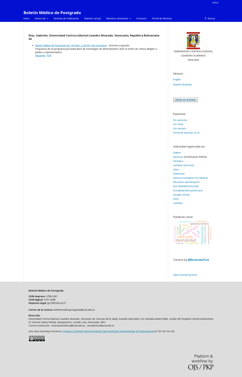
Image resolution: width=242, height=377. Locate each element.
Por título (178, 124)
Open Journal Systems (185, 274)
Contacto (141, 18)
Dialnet (177, 152)
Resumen (40, 55)
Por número (179, 128)
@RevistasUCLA (198, 260)
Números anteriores (117, 18)
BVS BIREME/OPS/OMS (186, 186)
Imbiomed (178, 173)
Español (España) (182, 84)
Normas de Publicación (66, 18)
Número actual (92, 18)
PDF (49, 55)
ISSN (175, 198)
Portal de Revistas (162, 18)
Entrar (215, 2)
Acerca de (40, 18)
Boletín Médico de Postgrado (52, 12)
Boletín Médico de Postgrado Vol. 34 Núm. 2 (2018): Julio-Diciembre (71, 45)
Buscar (211, 18)
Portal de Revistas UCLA (186, 132)
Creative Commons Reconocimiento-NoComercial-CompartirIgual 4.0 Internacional (108, 331)
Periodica (178, 161)
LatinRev (178, 203)
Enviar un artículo (185, 99)
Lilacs (176, 169)
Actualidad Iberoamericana (188, 190)
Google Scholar (181, 194)
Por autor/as (180, 120)
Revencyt (178, 156)
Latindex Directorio (183, 165)
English (177, 79)
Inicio (26, 18)
